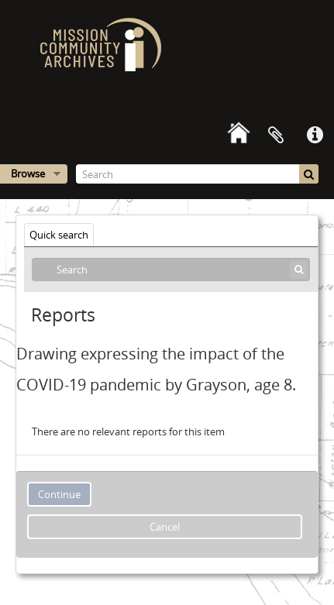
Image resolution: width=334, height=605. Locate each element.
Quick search (58, 235)
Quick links (314, 135)
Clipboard (276, 135)
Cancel (165, 527)
